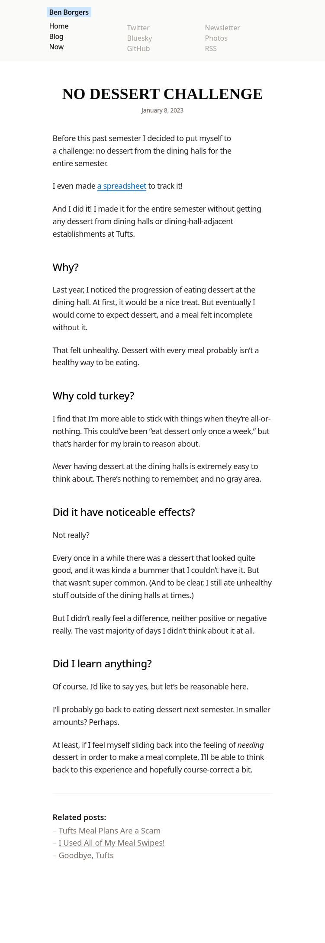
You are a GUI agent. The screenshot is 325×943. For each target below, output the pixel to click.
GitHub (138, 48)
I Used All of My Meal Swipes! (112, 842)
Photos (216, 38)
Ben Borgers (69, 12)
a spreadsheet (122, 185)
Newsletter (222, 27)
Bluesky (139, 38)
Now (56, 46)
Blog (56, 36)
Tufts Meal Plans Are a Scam (110, 830)
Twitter (138, 27)
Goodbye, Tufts (86, 855)
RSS (211, 48)
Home (58, 26)
